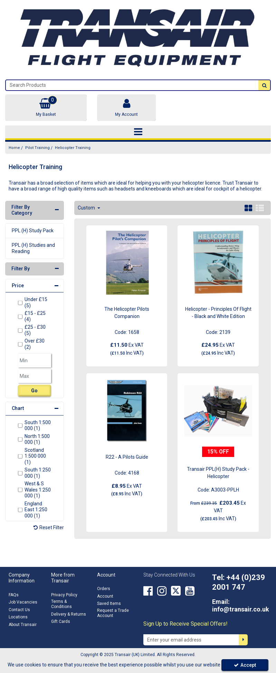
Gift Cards (60, 621)
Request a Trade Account (113, 613)
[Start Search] (264, 85)
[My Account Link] (126, 107)
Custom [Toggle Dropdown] (87, 208)
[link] (148, 591)
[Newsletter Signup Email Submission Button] (243, 639)
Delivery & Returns (68, 614)
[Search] (132, 85)
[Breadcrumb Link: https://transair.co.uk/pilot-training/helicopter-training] (73, 147)
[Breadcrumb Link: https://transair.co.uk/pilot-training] (37, 147)
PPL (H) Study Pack (33, 230)
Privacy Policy (64, 594)
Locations (18, 617)
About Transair (23, 624)
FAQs (14, 594)
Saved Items (109, 603)
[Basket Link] (46, 107)
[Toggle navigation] (138, 132)
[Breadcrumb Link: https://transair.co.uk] (14, 147)
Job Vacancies (23, 602)
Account (105, 596)
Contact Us (19, 609)
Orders (103, 588)
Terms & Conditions (61, 604)
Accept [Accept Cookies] (245, 665)
